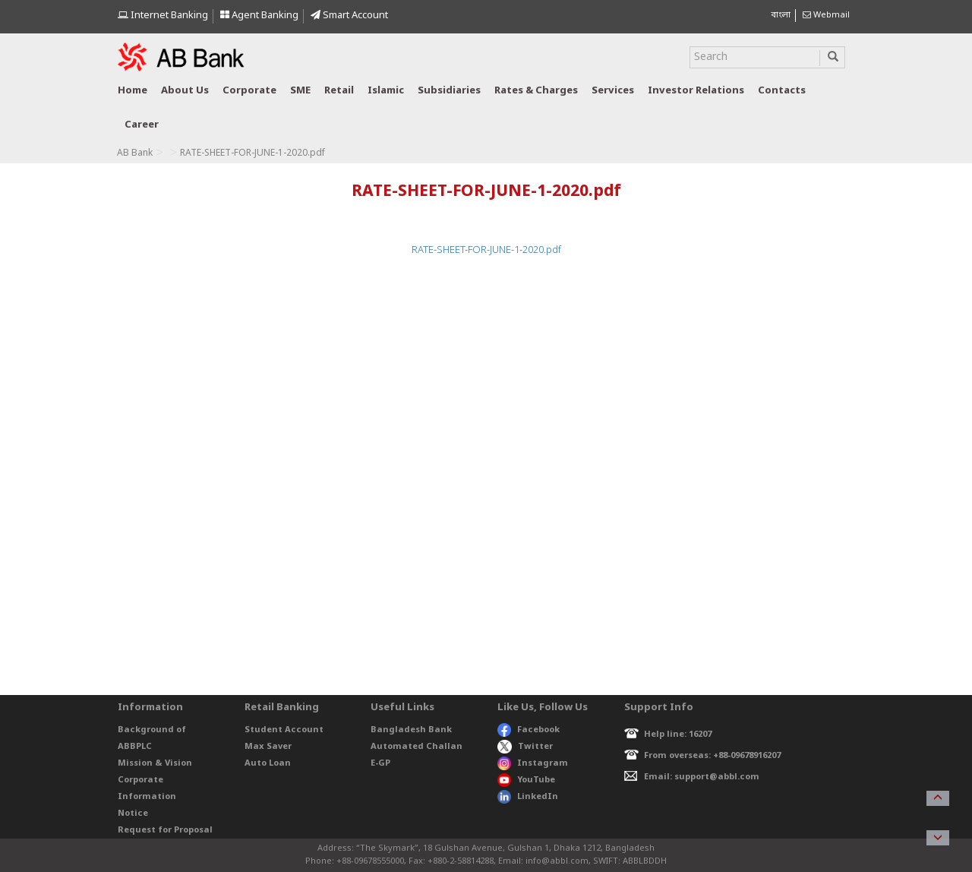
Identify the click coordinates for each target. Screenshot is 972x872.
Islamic (386, 90)
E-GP (380, 763)
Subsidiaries (449, 90)
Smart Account (349, 15)
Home (132, 90)
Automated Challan (416, 746)
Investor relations (696, 90)
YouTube (526, 780)
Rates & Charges (536, 90)
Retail (339, 90)
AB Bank (135, 153)
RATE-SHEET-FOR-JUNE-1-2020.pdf (486, 250)
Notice (133, 813)
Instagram (532, 763)
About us (185, 90)
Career (142, 124)
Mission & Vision (155, 763)
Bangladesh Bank (411, 730)
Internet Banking (163, 15)
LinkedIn (527, 796)
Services (613, 90)
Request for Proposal (165, 830)
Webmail (826, 15)
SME (300, 90)
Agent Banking (259, 15)
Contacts (782, 90)
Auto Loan (268, 763)
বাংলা (781, 15)
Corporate (249, 90)
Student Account (284, 730)
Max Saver (268, 746)
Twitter (525, 746)
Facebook (528, 730)
